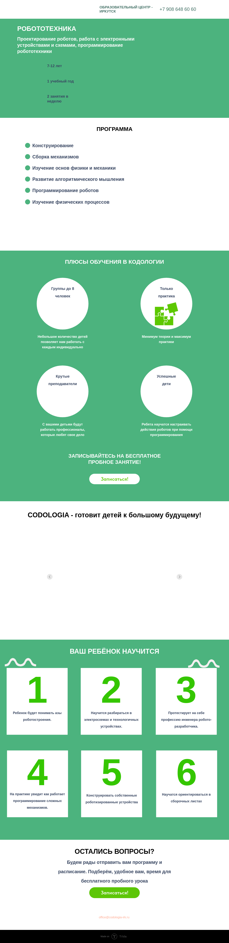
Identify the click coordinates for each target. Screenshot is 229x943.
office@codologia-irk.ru (114, 917)
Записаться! (114, 479)
